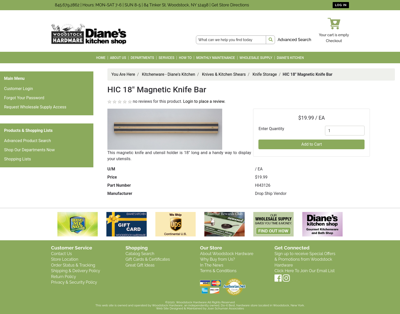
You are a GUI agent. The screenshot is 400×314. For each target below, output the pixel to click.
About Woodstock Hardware (226, 253)
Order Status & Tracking (73, 265)
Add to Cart (311, 144)
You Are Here (123, 74)
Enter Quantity (271, 128)
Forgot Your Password (24, 97)
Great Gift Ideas (140, 265)
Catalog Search (140, 253)
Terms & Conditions (218, 270)
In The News (211, 265)
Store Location (64, 259)
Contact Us (61, 253)
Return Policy (63, 276)
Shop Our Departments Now (29, 149)
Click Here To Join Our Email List (304, 270)
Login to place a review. (204, 101)
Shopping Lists (17, 159)
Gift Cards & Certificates (148, 259)
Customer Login (18, 88)
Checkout (334, 41)
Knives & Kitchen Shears (224, 74)
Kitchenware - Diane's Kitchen (168, 74)
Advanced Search (294, 39)
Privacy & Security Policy (74, 282)
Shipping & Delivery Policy (75, 270)
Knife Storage (265, 74)
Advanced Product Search (27, 140)
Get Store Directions (230, 5)
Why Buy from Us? (217, 259)
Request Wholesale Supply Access (35, 107)
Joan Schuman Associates (225, 308)
